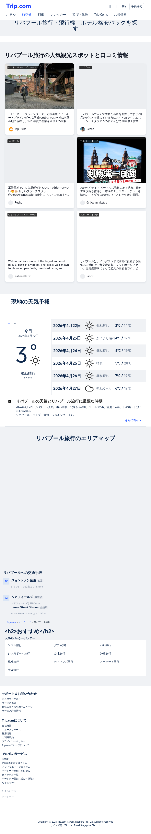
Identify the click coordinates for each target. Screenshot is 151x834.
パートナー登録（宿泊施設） (17, 770)
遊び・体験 (80, 14)
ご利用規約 (8, 737)
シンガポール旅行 (19, 653)
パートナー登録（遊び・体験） (18, 778)
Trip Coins (101, 14)
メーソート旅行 (109, 661)
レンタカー (58, 14)
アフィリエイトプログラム (16, 766)
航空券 (26, 14)
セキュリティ (9, 782)
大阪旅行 (13, 669)
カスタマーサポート (12, 699)
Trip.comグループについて (15, 745)
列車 (41, 14)
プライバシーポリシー (14, 741)
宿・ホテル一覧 (10, 774)
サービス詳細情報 (11, 710)
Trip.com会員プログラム (14, 763)
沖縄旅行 (105, 653)
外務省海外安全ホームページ (17, 706)
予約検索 (136, 6)
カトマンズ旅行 (63, 661)
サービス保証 (9, 703)
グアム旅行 (61, 645)
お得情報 (120, 14)
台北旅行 (59, 653)
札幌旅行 (13, 661)
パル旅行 (105, 645)
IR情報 (5, 759)
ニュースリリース (11, 729)
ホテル (11, 14)
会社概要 (6, 725)
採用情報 (6, 733)
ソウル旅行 (15, 645)
